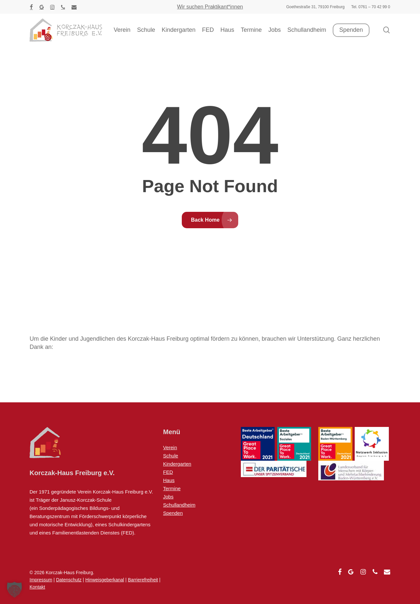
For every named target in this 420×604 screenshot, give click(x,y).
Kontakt (37, 587)
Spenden (173, 513)
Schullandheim (179, 505)
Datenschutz (69, 579)
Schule (170, 455)
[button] (14, 589)
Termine (171, 488)
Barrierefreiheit (143, 579)
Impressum (41, 579)
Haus (169, 480)
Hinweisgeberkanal (104, 579)
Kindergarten (177, 464)
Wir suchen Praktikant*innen (210, 7)
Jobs (168, 496)
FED (168, 472)
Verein (170, 447)
